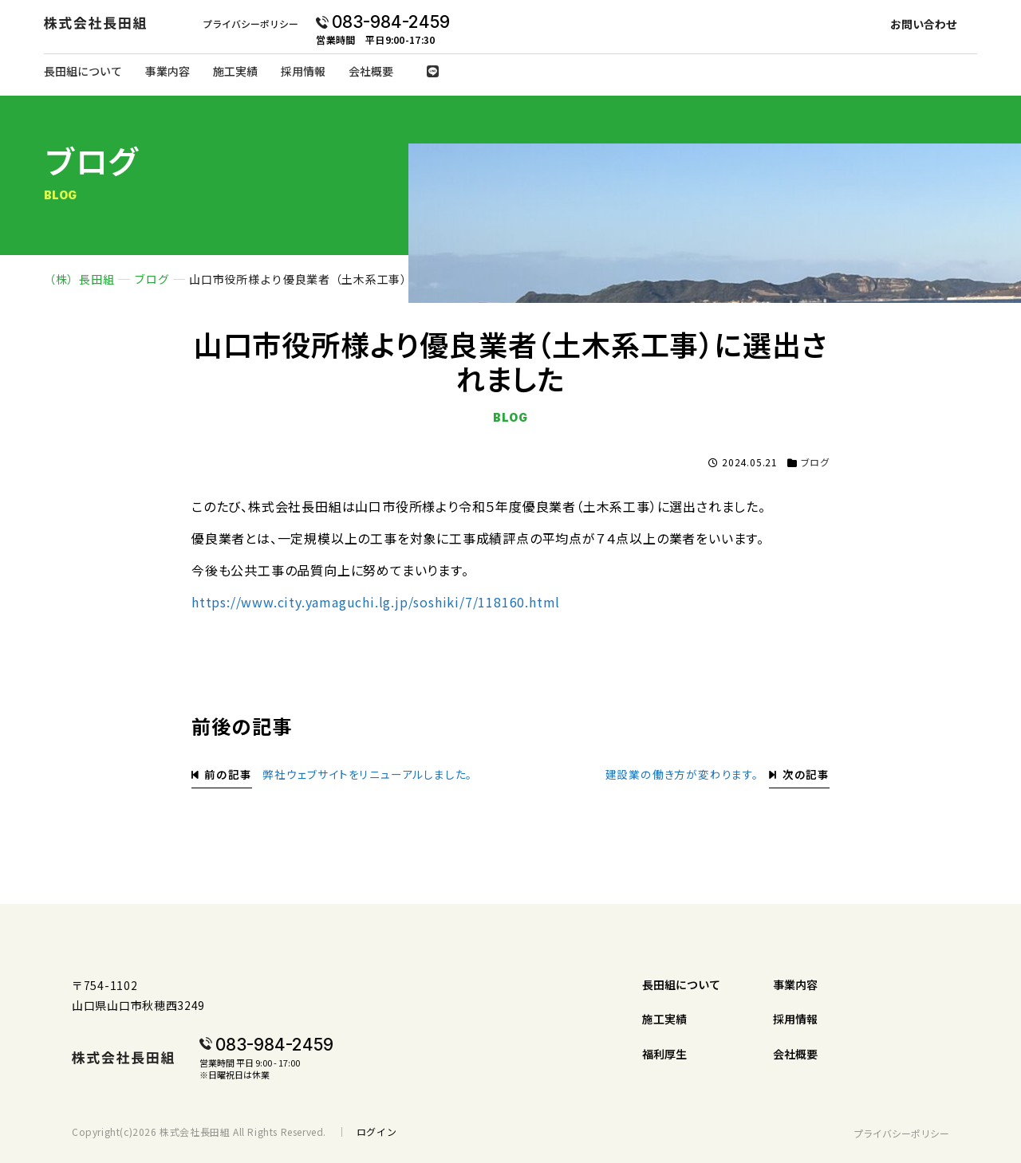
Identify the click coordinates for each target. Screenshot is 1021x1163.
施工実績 (235, 71)
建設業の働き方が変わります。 (682, 774)
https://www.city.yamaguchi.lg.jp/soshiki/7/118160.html (375, 601)
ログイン (376, 1131)
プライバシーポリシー (250, 23)
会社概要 (371, 71)
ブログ (815, 462)
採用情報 (303, 71)
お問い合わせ (923, 24)
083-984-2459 (391, 22)
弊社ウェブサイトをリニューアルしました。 (367, 774)
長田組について (83, 71)
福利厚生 (664, 1054)
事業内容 (167, 71)
